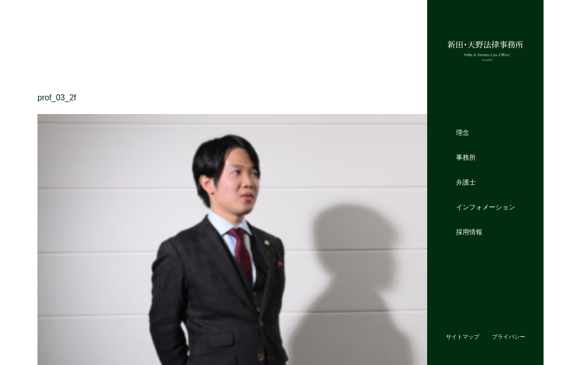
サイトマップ (462, 337)
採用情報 (469, 231)
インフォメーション (485, 206)
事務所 (466, 157)
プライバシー (508, 337)
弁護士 (466, 182)
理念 (462, 132)
